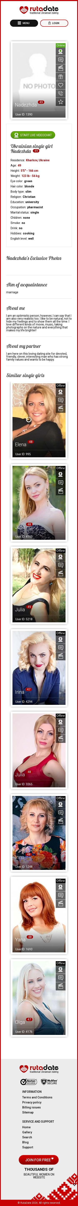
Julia (20, 527)
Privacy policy (31, 1102)
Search (27, 1137)
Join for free (38, 1160)
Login (55, 23)
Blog (25, 1142)
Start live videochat (36, 135)
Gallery (27, 1132)
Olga (20, 1022)
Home (26, 1127)
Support (27, 1147)
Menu (26, 23)
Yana (20, 940)
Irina (19, 692)
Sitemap (27, 1112)
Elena (20, 444)
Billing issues (31, 1107)
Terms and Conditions (37, 1097)
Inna (19, 857)
